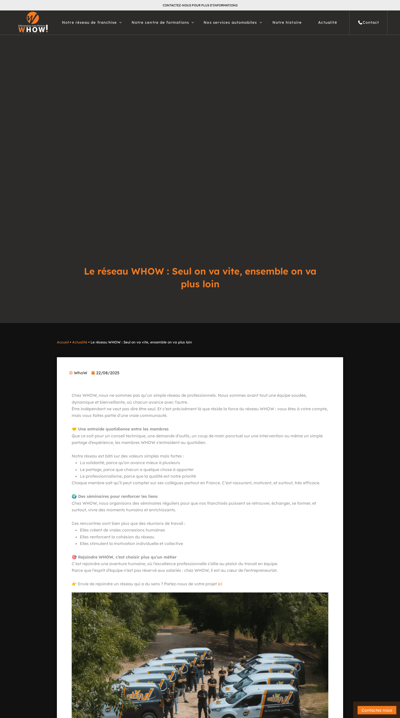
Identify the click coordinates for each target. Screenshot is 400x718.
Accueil (63, 342)
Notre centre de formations (163, 22)
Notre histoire (287, 22)
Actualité (327, 22)
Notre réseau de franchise (92, 22)
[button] (119, 22)
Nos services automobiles (233, 22)
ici (220, 583)
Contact (368, 22)
